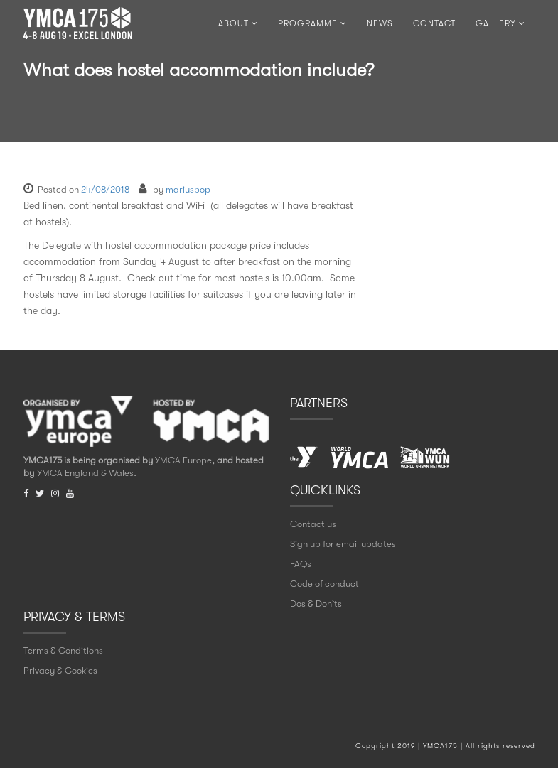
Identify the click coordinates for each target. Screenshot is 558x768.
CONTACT (434, 23)
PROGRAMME (312, 23)
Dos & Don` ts (316, 603)
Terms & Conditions (63, 650)
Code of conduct (324, 583)
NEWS (380, 23)
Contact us (313, 524)
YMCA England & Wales (85, 472)
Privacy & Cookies (60, 670)
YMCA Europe (183, 460)
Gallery (500, 23)
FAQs (300, 563)
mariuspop (188, 189)
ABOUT (238, 23)
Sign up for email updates (343, 544)
